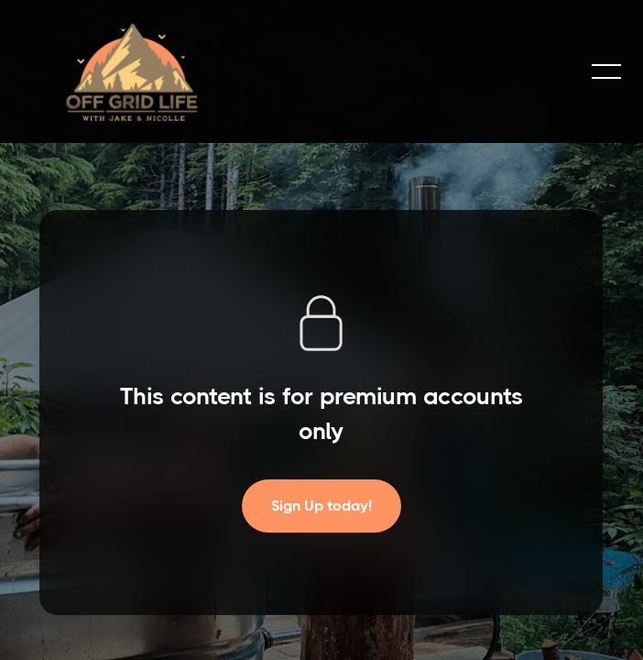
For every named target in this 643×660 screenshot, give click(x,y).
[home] (132, 71)
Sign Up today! (321, 505)
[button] (606, 71)
